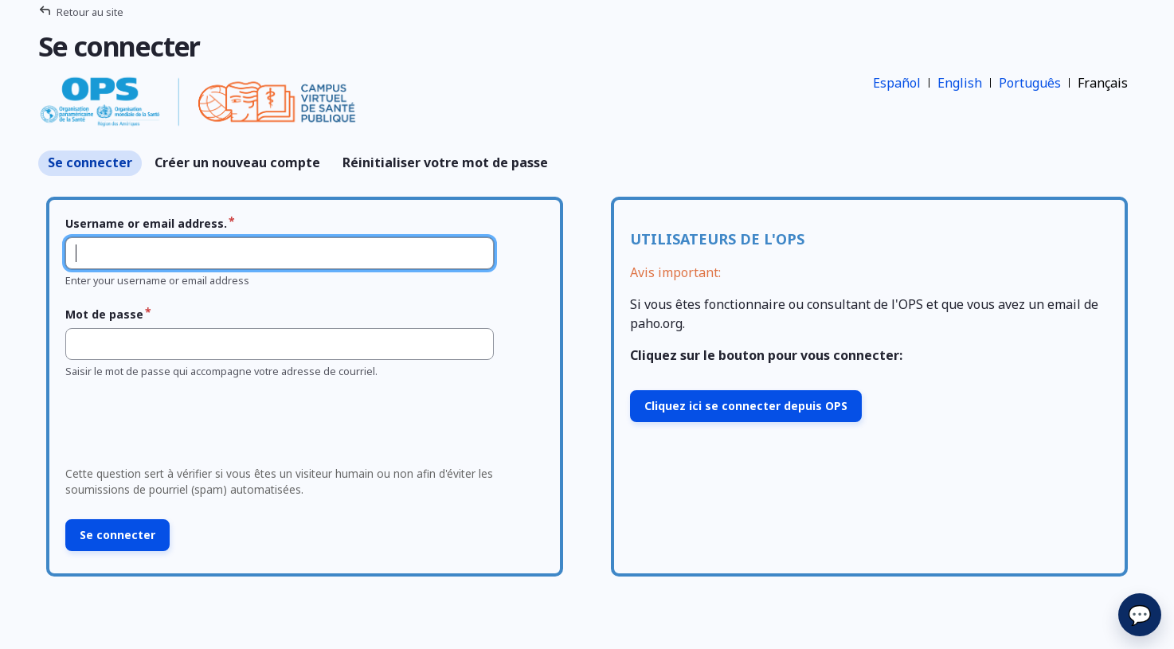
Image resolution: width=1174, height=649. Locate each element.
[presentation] (180, 426)
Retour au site (90, 12)
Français (1103, 83)
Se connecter (90, 162)
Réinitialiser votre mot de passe (445, 162)
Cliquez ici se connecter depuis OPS (745, 405)
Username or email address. (146, 223)
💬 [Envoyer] (1140, 614)
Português (1030, 83)
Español (897, 83)
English (959, 83)
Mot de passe (104, 314)
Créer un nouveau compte (237, 162)
